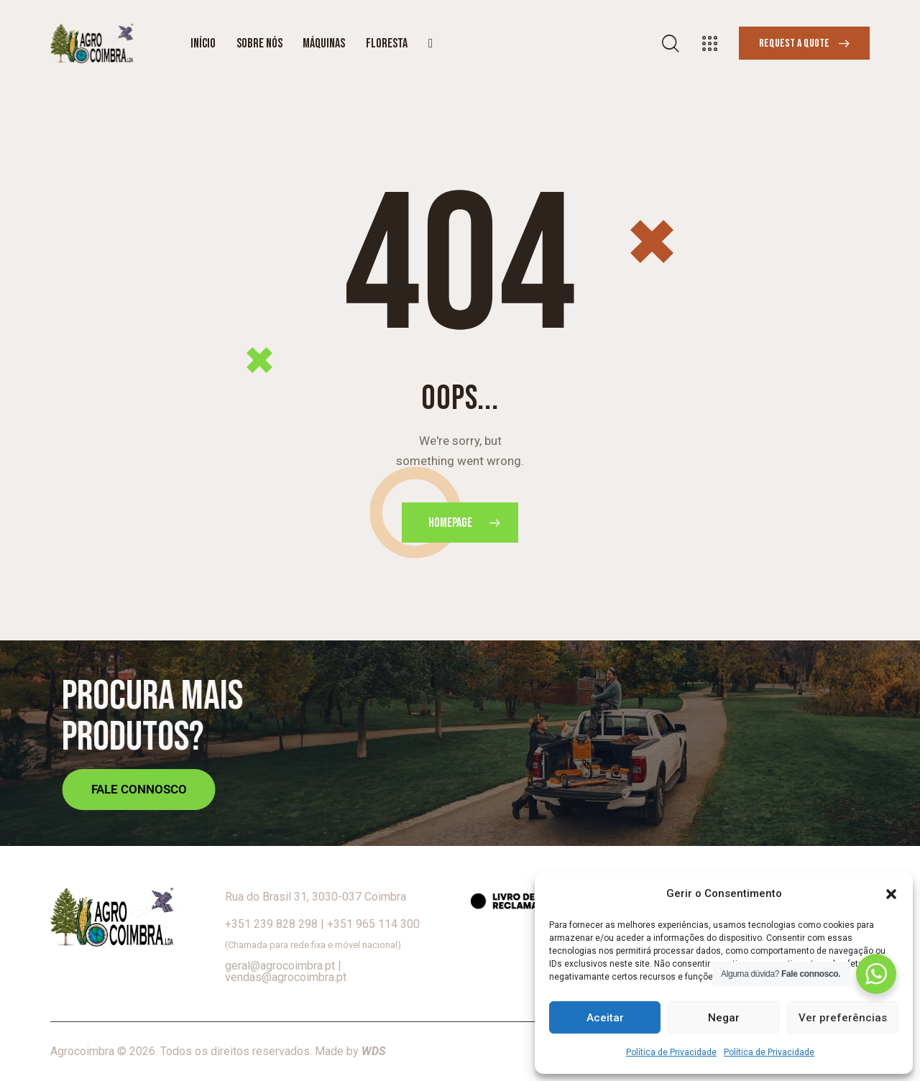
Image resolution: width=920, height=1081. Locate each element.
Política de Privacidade (671, 1052)
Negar (724, 1017)
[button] (891, 894)
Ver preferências (843, 1017)
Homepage (450, 522)
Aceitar (605, 1017)
